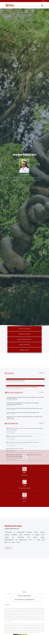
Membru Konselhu (24, 334)
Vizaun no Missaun (24, 329)
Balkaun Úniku (24, 350)
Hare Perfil (10, 581)
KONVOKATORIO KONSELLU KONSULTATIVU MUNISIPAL (22, 468)
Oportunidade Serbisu (24, 340)
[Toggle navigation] (42, 6)
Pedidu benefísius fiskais (15, 529)
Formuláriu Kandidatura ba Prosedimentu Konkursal (23, 523)
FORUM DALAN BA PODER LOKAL (15, 461)
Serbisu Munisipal (24, 345)
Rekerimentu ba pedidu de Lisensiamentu (20, 517)
